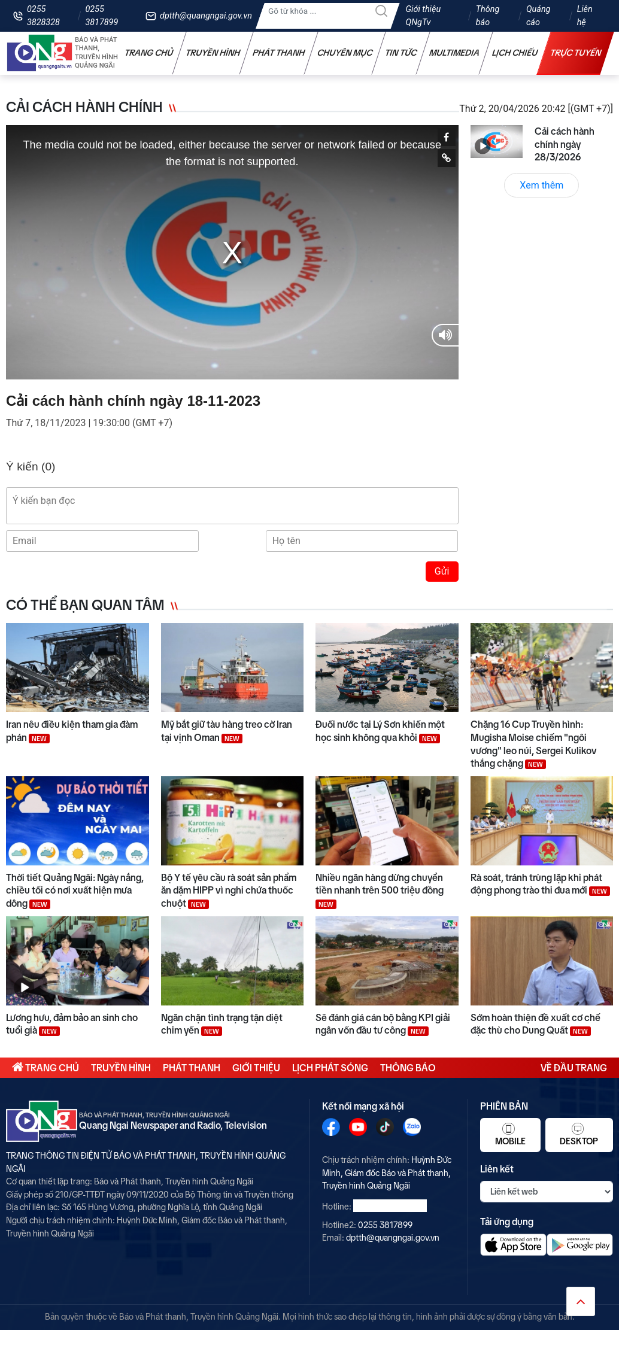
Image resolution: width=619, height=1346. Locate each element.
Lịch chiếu (515, 52)
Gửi (442, 571)
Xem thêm (541, 185)
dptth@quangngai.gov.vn (206, 16)
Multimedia (454, 52)
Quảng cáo (538, 16)
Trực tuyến (576, 52)
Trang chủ (149, 52)
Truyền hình (213, 52)
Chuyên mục (345, 52)
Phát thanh (279, 52)
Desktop (579, 1134)
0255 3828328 (43, 16)
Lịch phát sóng (330, 1067)
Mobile (510, 1134)
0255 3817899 (101, 16)
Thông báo (488, 16)
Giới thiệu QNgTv (423, 16)
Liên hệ (585, 16)
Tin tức (401, 52)
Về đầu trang (574, 1067)
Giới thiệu (256, 1067)
